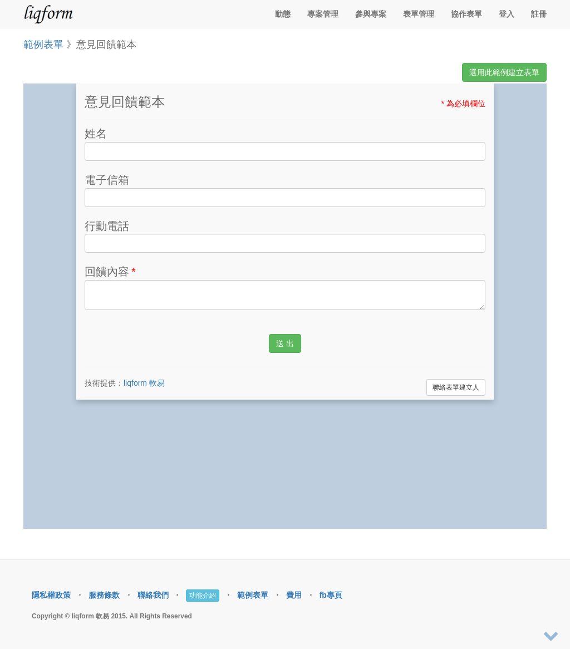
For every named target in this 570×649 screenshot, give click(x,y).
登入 (506, 13)
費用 (294, 595)
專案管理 (322, 13)
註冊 (539, 13)
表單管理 (418, 13)
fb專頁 (331, 595)
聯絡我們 (153, 595)
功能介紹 (202, 595)
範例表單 (43, 44)
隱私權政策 (51, 595)
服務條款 (104, 595)
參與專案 (370, 13)
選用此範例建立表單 (504, 72)
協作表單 (466, 13)
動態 (283, 13)
